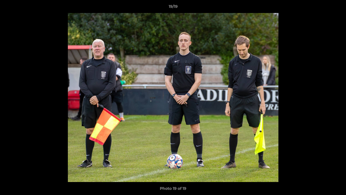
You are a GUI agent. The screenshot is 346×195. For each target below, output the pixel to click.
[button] (336, 7)
